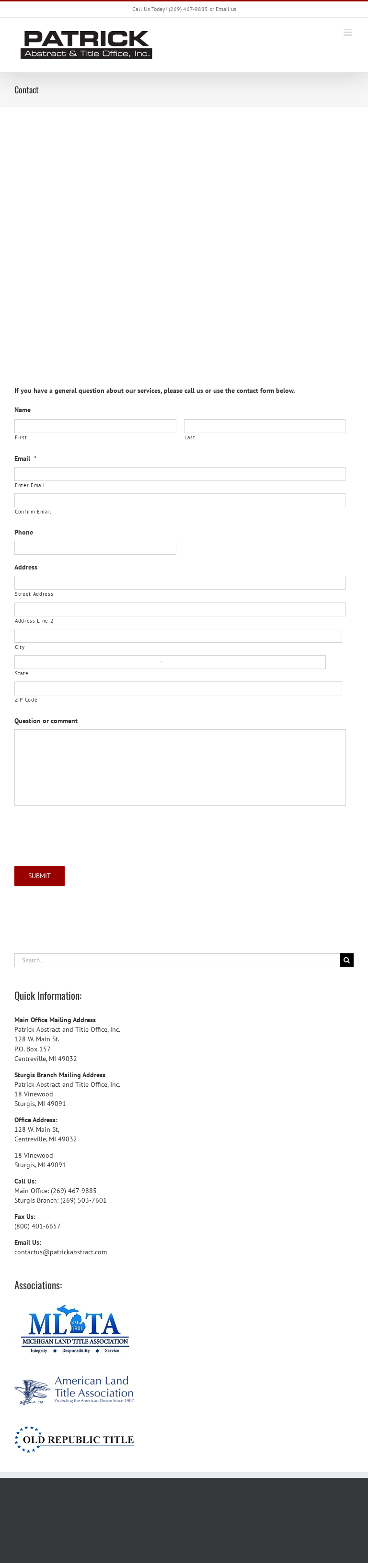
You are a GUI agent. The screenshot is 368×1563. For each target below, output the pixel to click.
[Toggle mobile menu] (349, 32)
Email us (226, 8)
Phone (23, 532)
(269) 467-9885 (188, 8)
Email (25, 458)
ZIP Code (26, 699)
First (21, 437)
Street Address (34, 593)
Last (190, 437)
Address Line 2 (34, 620)
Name (22, 409)
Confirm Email (33, 511)
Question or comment (46, 720)
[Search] (347, 960)
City (20, 646)
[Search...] (177, 960)
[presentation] (87, 832)
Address (25, 567)
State (21, 673)
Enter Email (30, 485)
